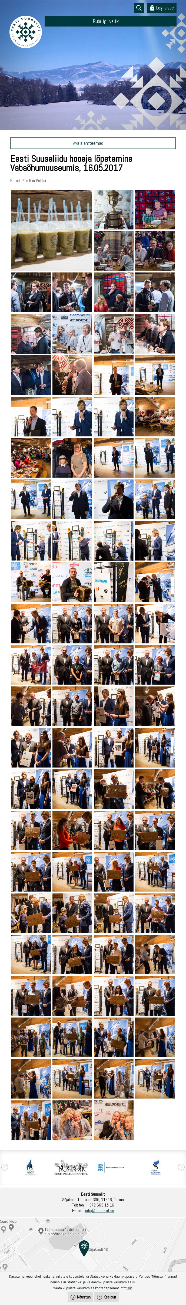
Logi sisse (165, 8)
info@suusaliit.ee (99, 1210)
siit (129, 1288)
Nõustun (84, 1297)
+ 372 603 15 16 (100, 1205)
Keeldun (110, 1297)
